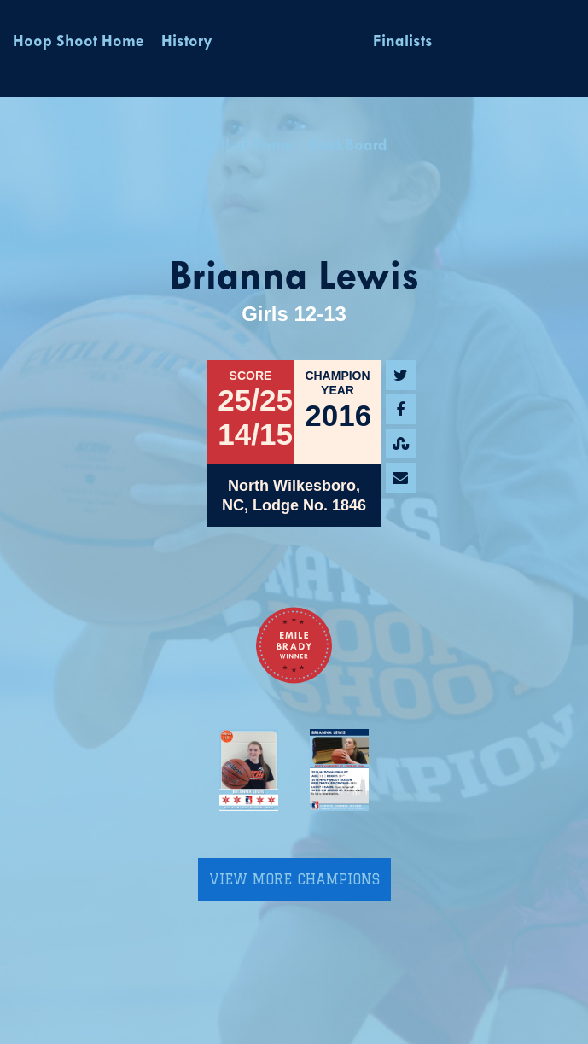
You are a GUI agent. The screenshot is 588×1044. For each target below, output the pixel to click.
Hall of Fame (247, 146)
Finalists (403, 42)
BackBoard (349, 146)
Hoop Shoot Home (78, 42)
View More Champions (294, 879)
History (186, 42)
